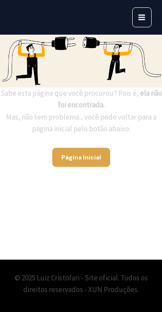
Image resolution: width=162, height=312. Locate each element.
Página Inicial (81, 157)
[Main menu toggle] (142, 17)
